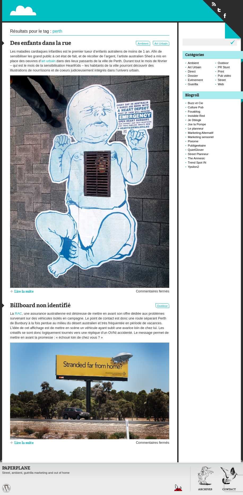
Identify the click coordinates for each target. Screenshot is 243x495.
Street (222, 80)
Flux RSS (213, 4)
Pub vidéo (224, 75)
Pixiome (193, 141)
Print (221, 71)
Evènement (195, 80)
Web (221, 84)
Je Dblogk (194, 120)
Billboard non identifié (40, 306)
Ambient (142, 43)
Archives (205, 489)
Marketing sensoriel (201, 137)
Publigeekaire (197, 145)
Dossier (193, 75)
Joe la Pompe (197, 124)
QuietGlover (196, 149)
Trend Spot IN (197, 162)
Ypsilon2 (193, 166)
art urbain (48, 61)
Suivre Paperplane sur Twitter (219, 9)
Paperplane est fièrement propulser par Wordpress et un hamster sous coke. (6, 488)
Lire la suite (24, 291)
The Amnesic (196, 158)
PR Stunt (224, 67)
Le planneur (195, 128)
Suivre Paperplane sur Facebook (225, 15)
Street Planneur (198, 154)
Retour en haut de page (178, 487)
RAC (18, 313)
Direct (192, 71)
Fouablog (194, 111)
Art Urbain (161, 43)
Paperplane (55, 7)
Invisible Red (196, 115)
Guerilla (193, 84)
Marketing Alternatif (200, 132)
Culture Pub (195, 107)
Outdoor (162, 306)
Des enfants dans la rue (40, 43)
